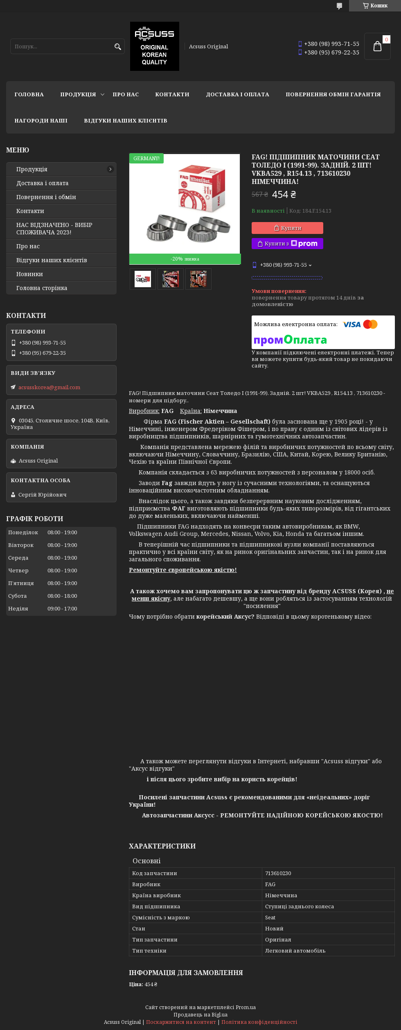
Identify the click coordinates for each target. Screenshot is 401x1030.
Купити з (291, 243)
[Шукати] (117, 47)
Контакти (172, 94)
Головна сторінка (42, 288)
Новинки (29, 274)
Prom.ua (246, 1007)
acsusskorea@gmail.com (49, 387)
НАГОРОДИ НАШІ (41, 120)
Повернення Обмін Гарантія (333, 94)
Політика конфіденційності (259, 1022)
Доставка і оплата (237, 94)
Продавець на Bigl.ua (200, 1014)
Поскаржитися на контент (181, 1022)
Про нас (126, 94)
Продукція (78, 94)
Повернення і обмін (46, 197)
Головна (29, 94)
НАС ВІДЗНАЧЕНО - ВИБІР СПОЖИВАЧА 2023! (54, 228)
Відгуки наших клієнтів (125, 120)
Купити (291, 227)
